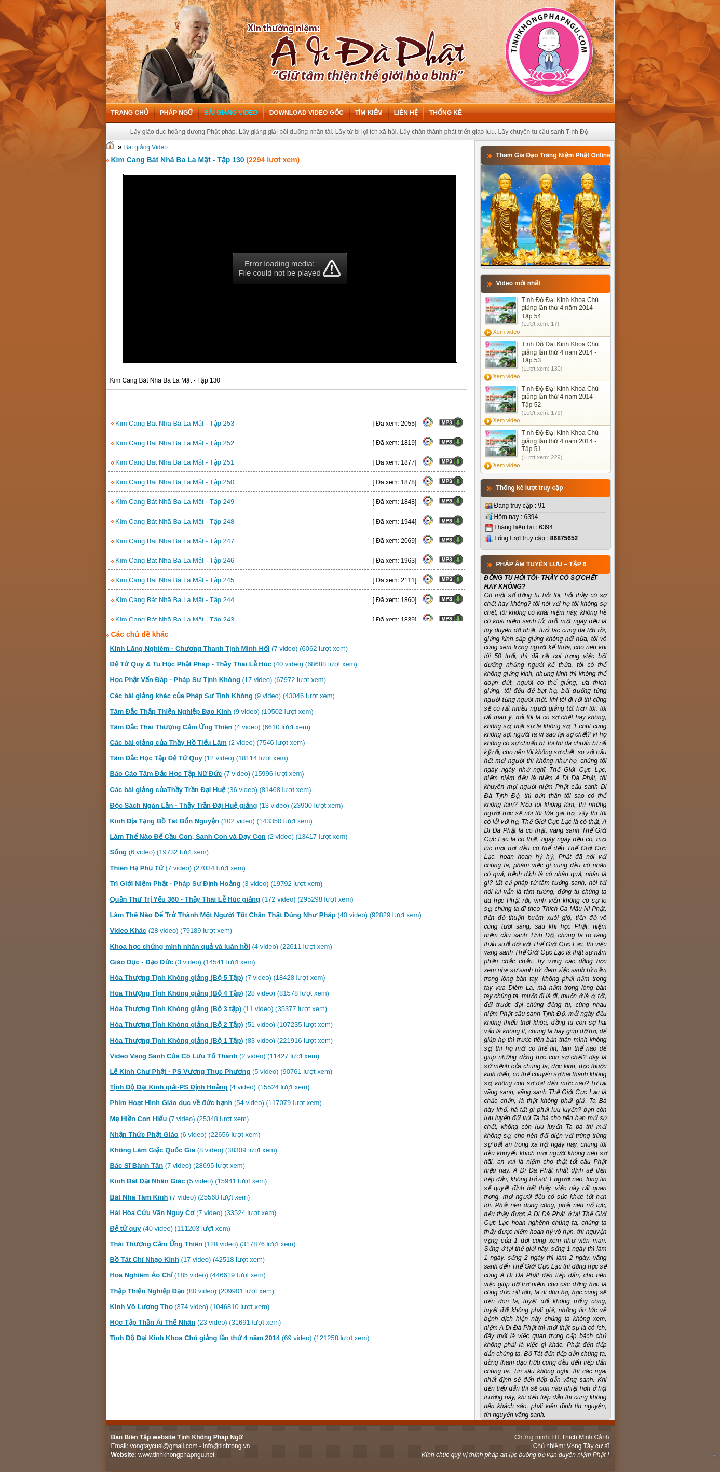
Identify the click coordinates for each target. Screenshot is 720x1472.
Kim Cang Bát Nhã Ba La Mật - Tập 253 (173, 423)
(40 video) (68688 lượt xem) (233, 664)
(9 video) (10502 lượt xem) (212, 711)
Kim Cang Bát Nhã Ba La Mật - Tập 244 (173, 600)
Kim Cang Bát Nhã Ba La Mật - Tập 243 (173, 619)
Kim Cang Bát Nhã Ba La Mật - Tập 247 (173, 541)
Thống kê (445, 112)
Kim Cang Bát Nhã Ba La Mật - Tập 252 (173, 443)
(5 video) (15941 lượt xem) (188, 1181)
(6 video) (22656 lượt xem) (185, 1134)
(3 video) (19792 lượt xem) (216, 884)
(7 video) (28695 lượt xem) (177, 1165)
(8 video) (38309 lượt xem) (193, 1150)
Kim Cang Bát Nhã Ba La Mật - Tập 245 (173, 580)
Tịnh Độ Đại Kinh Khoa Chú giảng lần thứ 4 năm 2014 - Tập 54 (560, 308)
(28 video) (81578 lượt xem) (219, 993)
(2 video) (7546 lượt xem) (207, 742)
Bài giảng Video (230, 112)
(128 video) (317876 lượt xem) (203, 1244)
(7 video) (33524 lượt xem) (193, 1213)
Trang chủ (129, 112)
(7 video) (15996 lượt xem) (207, 774)
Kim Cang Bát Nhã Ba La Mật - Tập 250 (173, 482)
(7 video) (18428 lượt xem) (217, 978)
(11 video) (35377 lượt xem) (219, 1009)
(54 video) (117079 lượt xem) (216, 1103)
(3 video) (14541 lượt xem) (182, 962)
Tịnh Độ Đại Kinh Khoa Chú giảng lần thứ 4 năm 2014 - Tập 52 (560, 396)
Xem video (506, 332)
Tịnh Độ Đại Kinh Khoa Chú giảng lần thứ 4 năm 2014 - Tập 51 (560, 441)
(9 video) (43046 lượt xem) (222, 696)
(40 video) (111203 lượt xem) (170, 1228)
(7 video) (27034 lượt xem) (178, 868)
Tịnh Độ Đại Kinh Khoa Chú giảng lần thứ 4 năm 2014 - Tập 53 (560, 352)
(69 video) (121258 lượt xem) (240, 1338)
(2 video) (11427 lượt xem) (215, 1056)
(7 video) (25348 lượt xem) (179, 1119)
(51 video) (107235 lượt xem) (221, 1024)
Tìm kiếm (369, 112)
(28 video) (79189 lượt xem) (171, 930)
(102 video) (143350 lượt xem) (211, 821)
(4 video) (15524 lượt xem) (210, 1087)
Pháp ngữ (176, 112)
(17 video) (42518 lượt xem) (187, 1259)
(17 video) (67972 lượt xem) (218, 680)
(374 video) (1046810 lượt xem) (190, 1307)
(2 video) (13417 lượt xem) (229, 836)
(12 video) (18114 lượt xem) (199, 758)
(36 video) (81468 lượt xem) (210, 790)
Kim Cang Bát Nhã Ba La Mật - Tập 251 (173, 462)
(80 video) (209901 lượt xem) (192, 1291)
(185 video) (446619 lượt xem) (188, 1275)
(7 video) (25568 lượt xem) (180, 1197)
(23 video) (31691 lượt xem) (195, 1322)
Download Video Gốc (306, 112)
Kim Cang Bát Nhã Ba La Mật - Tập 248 (173, 521)
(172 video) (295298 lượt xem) (232, 899)
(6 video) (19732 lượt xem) (159, 852)
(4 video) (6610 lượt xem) (210, 727)
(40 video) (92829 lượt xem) (266, 915)
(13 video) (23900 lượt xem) (226, 805)
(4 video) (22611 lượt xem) (221, 946)
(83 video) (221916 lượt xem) (221, 1040)
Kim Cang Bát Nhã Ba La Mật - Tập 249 (173, 502)
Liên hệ (406, 112)
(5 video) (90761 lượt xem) (221, 1071)
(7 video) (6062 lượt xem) (229, 648)
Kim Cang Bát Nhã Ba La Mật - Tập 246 (173, 560)
